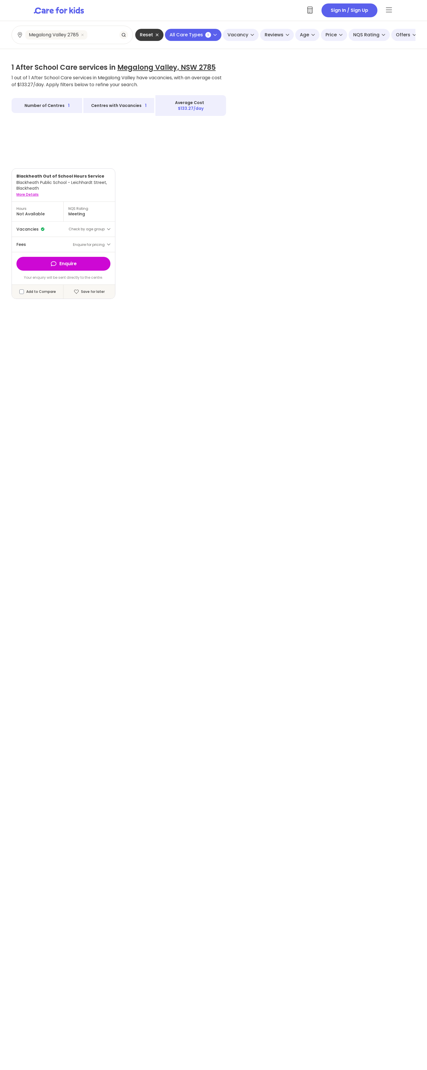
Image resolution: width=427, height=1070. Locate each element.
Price (334, 34)
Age (307, 34)
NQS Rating (369, 34)
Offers (406, 34)
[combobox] (72, 34)
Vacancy (240, 34)
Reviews (277, 34)
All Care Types (193, 34)
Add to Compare (41, 291)
